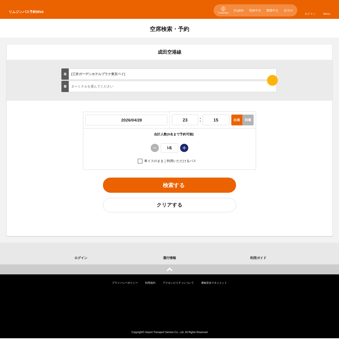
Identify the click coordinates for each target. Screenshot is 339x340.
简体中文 (255, 10)
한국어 (288, 10)
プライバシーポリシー (125, 284)
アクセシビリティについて (178, 284)
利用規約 (150, 284)
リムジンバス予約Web (26, 12)
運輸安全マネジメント (214, 284)
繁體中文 (272, 10)
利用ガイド (258, 259)
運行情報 (169, 259)
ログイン (310, 13)
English (239, 10)
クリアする (169, 206)
